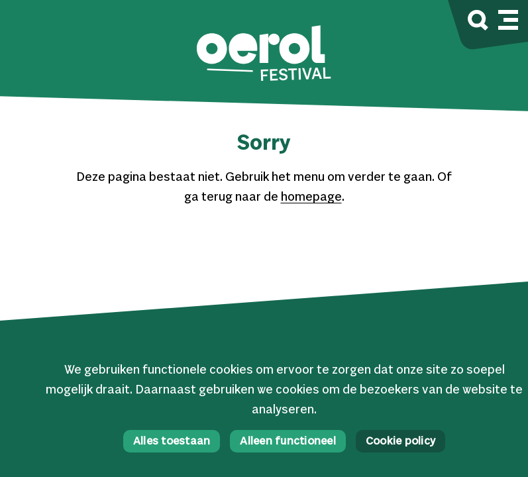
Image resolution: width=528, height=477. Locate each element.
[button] (264, 55)
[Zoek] (478, 22)
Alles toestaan (172, 441)
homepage (311, 197)
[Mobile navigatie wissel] (508, 18)
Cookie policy (400, 441)
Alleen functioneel (288, 441)
